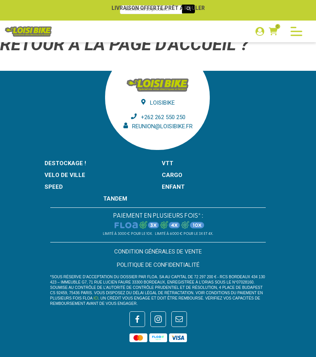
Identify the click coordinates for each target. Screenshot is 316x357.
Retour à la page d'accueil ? (124, 44)
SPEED (54, 186)
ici (96, 298)
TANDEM (115, 198)
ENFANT (173, 186)
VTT (167, 163)
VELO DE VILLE (65, 175)
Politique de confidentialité (158, 264)
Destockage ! (65, 163)
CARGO (172, 175)
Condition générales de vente (158, 251)
